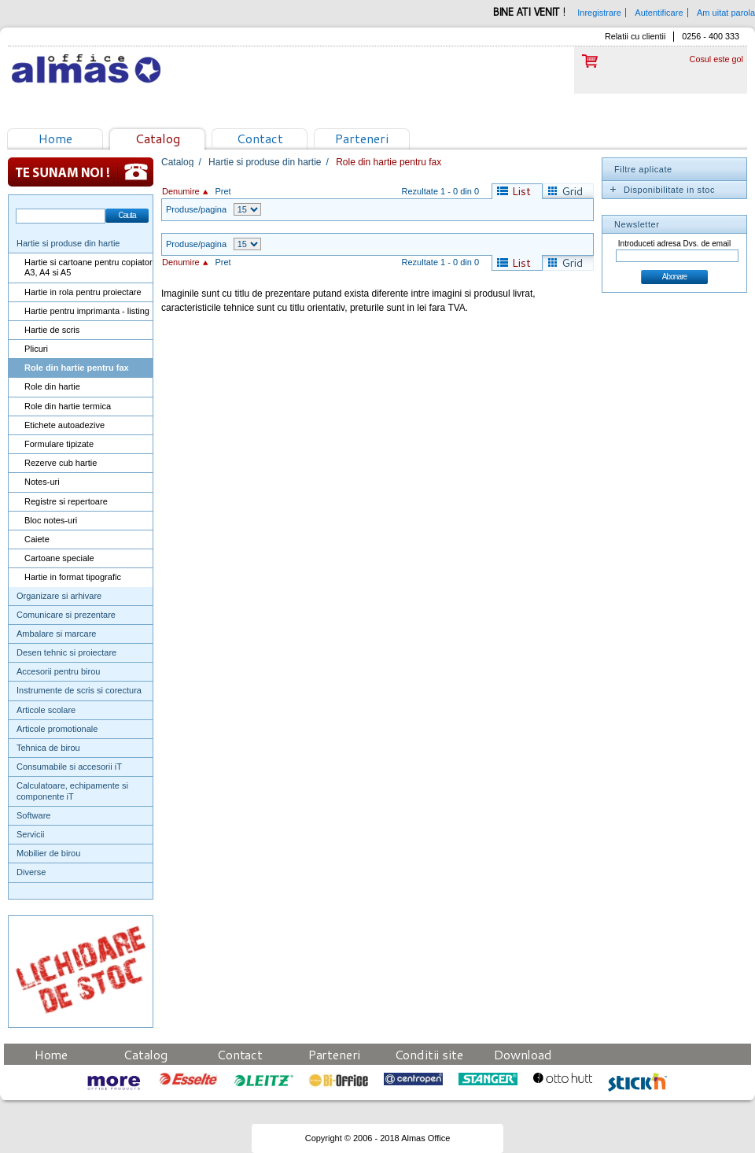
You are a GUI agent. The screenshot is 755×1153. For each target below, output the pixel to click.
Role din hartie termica (67, 406)
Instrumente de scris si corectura (79, 690)
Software (33, 815)
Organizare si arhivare (59, 596)
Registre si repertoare (66, 501)
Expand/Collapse (612, 189)
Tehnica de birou (48, 747)
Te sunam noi (80, 172)
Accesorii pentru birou (58, 671)
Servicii (30, 834)
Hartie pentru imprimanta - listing (86, 311)
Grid (572, 191)
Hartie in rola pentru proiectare (83, 292)
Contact (260, 138)
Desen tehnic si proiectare (66, 652)
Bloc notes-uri (50, 520)
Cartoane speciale (59, 558)
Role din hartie (52, 386)
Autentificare (659, 12)
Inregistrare (599, 12)
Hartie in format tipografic (72, 577)
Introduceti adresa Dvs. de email (674, 243)
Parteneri (362, 138)
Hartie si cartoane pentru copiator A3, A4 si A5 (88, 267)
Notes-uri (42, 481)
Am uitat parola (726, 12)
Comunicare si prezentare (66, 614)
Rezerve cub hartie (60, 462)
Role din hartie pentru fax (76, 367)
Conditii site (429, 1054)
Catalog (157, 138)
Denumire (181, 191)
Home (55, 138)
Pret (222, 191)
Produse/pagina (196, 209)
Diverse (31, 872)
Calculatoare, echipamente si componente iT (72, 790)
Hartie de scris (51, 329)
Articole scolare (46, 710)
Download (523, 1054)
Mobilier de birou (48, 853)
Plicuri (36, 348)
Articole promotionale (57, 729)
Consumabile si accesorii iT (69, 766)
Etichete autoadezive (64, 425)
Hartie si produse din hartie (68, 243)
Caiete (37, 539)
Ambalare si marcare (56, 633)
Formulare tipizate (59, 444)
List (521, 191)
